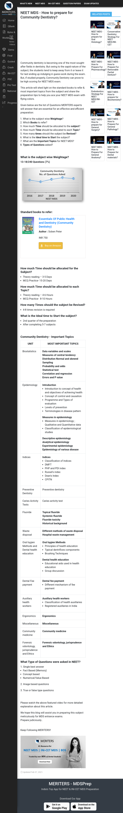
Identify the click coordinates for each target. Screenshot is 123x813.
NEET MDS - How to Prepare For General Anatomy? (97, 152)
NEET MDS (40, 3)
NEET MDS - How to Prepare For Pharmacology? (98, 66)
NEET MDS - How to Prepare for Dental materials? (113, 152)
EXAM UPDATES (91, 3)
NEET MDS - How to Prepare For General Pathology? (113, 124)
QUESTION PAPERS (72, 3)
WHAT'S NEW (26, 3)
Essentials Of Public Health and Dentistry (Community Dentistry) (56, 222)
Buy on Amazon (50, 245)
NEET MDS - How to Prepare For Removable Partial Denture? (113, 68)
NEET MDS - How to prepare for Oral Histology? (97, 36)
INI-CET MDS (54, 3)
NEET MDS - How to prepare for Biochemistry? (114, 96)
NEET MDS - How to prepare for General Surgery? (97, 124)
